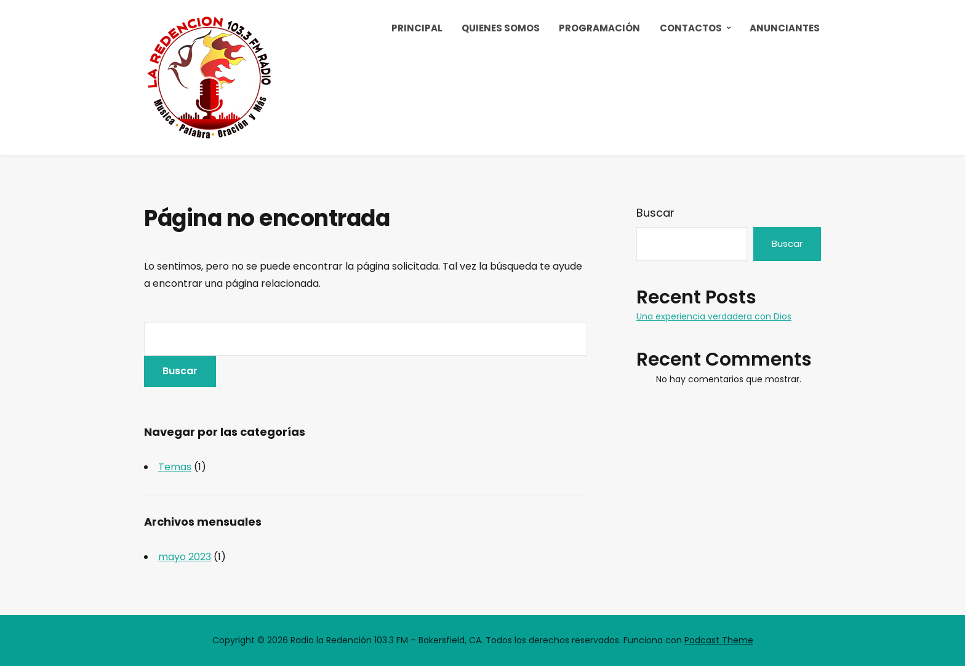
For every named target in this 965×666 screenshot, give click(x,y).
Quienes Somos (501, 28)
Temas (174, 467)
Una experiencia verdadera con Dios (713, 316)
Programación (599, 28)
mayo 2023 (184, 557)
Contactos (691, 28)
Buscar (655, 212)
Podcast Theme (718, 640)
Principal (416, 28)
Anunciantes (785, 28)
